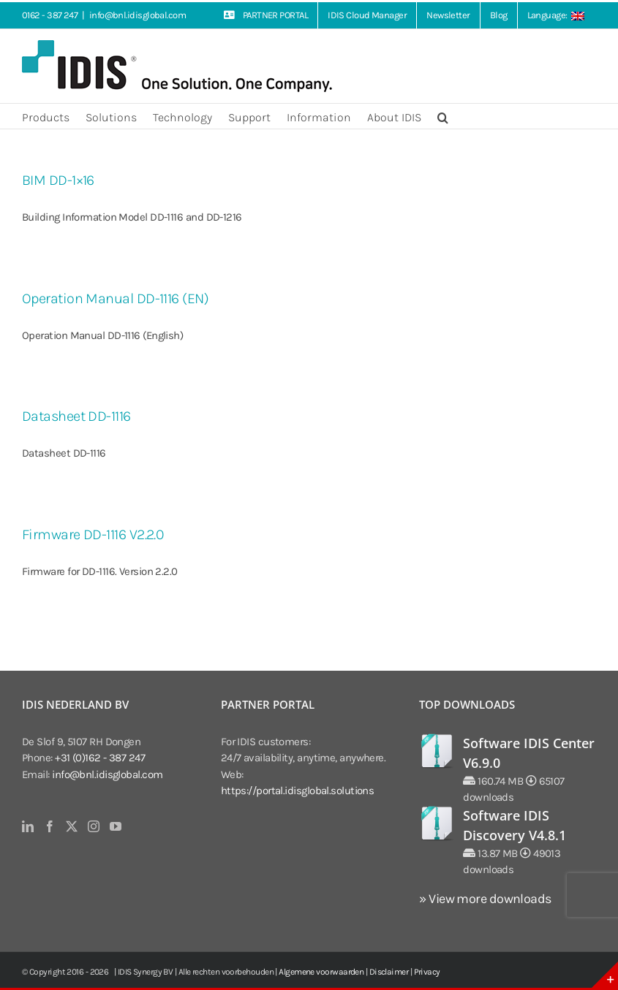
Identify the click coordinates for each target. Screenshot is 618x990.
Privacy (427, 972)
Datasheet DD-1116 (76, 416)
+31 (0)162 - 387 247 (100, 757)
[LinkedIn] (27, 826)
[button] (442, 116)
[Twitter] (71, 826)
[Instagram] (93, 826)
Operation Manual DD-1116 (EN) (115, 298)
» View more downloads (485, 899)
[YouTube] (115, 826)
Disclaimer (389, 972)
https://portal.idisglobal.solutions (297, 790)
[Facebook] (49, 826)
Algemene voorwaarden (321, 972)
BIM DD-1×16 (58, 180)
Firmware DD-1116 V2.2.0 (92, 534)
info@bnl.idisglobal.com (137, 14)
